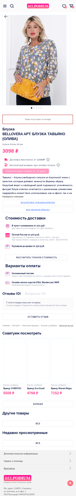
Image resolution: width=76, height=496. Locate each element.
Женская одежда (31, 326)
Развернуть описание (12, 196)
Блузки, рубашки (49, 326)
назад (5, 14)
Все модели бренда (38, 210)
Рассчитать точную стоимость (36, 257)
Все (38, 423)
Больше (38, 404)
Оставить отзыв (38, 317)
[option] (31, 107)
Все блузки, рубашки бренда (38, 202)
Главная (6, 326)
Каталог (16, 326)
